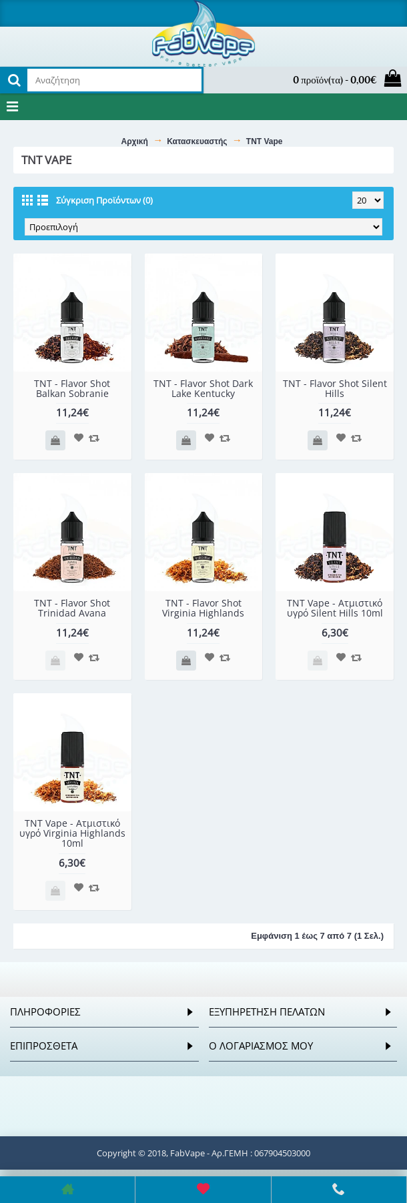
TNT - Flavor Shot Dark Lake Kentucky (203, 388)
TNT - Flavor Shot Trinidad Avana (72, 607)
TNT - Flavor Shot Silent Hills (335, 388)
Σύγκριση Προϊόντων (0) (104, 200)
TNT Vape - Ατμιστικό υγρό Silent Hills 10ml (335, 607)
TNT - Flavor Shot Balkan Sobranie (72, 388)
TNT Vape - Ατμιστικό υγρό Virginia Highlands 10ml (72, 833)
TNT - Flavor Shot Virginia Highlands (203, 607)
